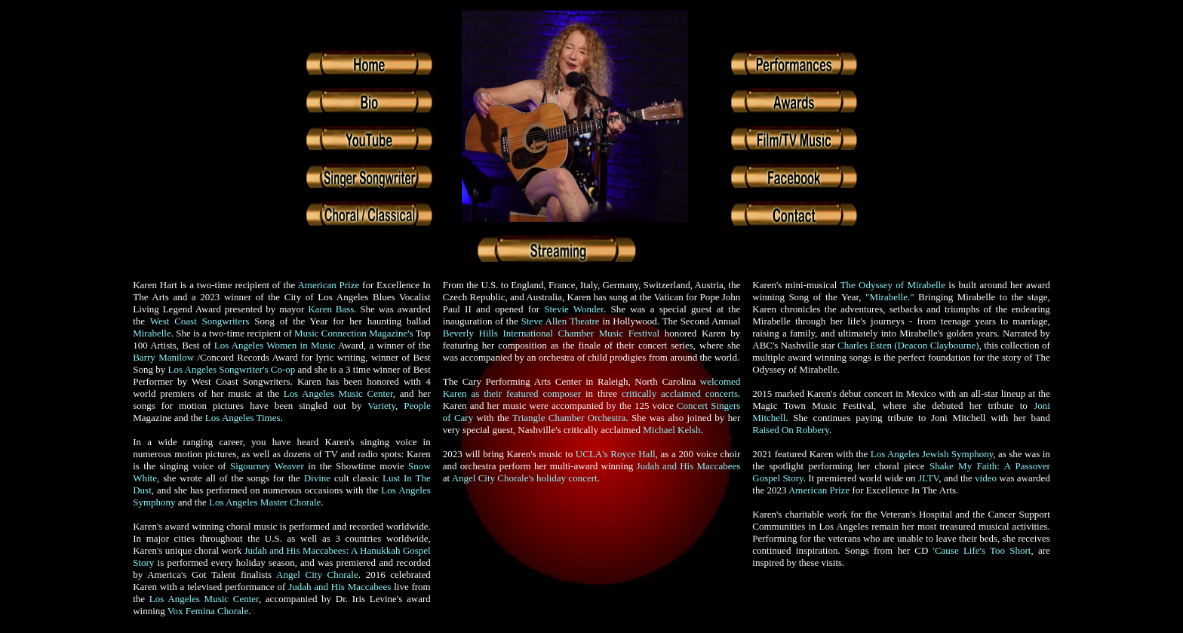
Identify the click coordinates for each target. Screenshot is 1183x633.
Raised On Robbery (790, 429)
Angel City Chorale (317, 574)
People (417, 405)
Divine (317, 478)
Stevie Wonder (574, 309)
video (986, 478)
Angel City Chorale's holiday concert (525, 478)
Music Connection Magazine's (355, 333)
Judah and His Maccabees (339, 586)
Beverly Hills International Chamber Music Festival (551, 333)
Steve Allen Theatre (560, 321)
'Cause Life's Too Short (982, 550)
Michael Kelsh (671, 429)
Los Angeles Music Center (338, 393)
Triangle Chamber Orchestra (568, 417)
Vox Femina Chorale (207, 610)
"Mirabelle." (889, 297)
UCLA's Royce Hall (616, 453)
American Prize (328, 284)
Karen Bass (331, 309)
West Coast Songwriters (200, 321)
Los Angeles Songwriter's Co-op (231, 369)
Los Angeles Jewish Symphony (932, 453)
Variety (381, 405)
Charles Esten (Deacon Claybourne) (908, 345)
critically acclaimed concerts (680, 393)
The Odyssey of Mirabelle (892, 284)
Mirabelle (152, 333)
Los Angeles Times (243, 417)
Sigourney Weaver (267, 466)
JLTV (928, 478)
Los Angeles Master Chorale (265, 502)
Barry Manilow (163, 357)
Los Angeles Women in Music (275, 345)
